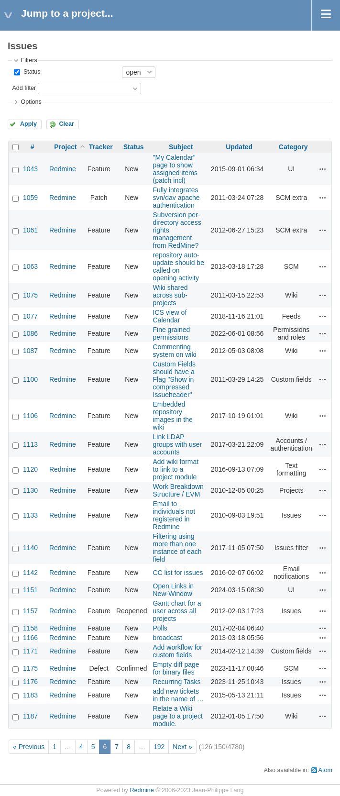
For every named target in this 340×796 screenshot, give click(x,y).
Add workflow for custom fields (177, 651)
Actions (323, 169)
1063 (30, 266)
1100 (30, 379)
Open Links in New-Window (173, 589)
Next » (182, 747)
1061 (30, 230)
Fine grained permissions (171, 333)
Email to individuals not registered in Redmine (174, 515)
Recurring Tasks (177, 681)
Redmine (62, 169)
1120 (30, 469)
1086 (30, 333)
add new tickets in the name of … (178, 695)
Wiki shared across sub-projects (170, 295)
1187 (30, 716)
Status (31, 71)
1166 (30, 637)
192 (159, 747)
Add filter (24, 88)
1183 (30, 695)
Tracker (101, 147)
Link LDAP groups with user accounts (177, 444)
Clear (66, 124)
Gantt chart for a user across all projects (177, 610)
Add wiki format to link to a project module (176, 469)
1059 (30, 197)
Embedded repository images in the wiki (173, 415)
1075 (30, 295)
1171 (30, 651)
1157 (30, 611)
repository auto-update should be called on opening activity (178, 266)
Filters (29, 60)
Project (65, 147)
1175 (30, 668)
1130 (30, 490)
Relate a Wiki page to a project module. (178, 716)
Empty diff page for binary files (176, 668)
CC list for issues (178, 572)
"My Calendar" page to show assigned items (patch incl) (175, 169)
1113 (30, 444)
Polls (160, 628)
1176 (30, 681)
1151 (30, 590)
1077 (30, 316)
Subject (181, 147)
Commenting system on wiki (175, 350)
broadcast (167, 637)
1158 (30, 628)
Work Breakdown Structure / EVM (178, 490)
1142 (30, 572)
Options (31, 102)
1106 (30, 416)
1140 (30, 548)
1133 (30, 515)
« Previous (28, 747)
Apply (28, 124)
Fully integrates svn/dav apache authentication (176, 197)
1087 (30, 350)
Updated (239, 147)
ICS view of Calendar (170, 316)
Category (293, 147)
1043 (30, 169)
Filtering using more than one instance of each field (177, 547)
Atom (325, 770)
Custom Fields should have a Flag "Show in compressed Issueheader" (174, 379)
